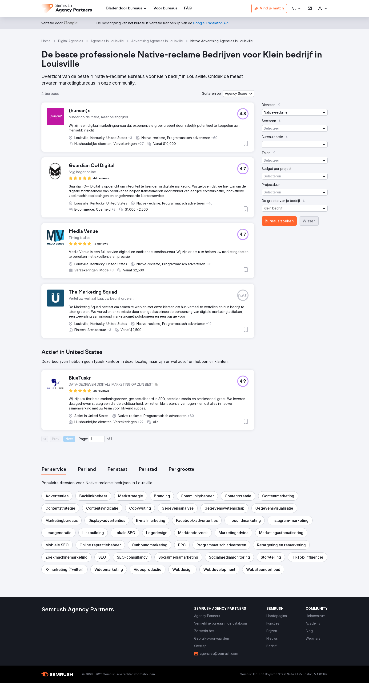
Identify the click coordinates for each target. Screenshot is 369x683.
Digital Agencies (70, 41)
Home (46, 41)
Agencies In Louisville (107, 41)
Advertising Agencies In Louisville (157, 41)
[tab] (53, 469)
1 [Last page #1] (111, 439)
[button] (296, 8)
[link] (165, 9)
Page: (83, 439)
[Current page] (96, 439)
